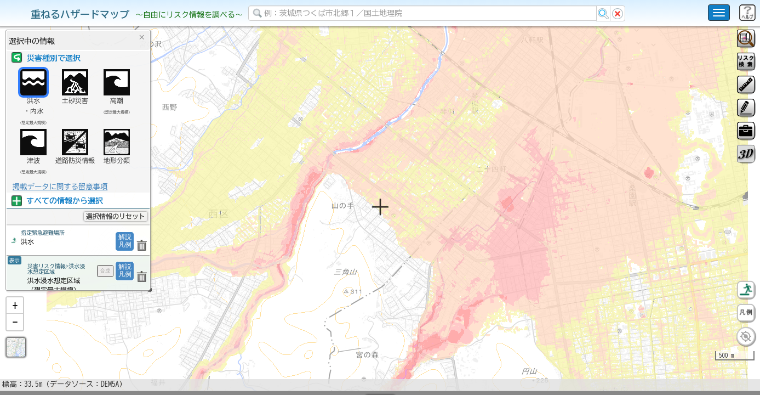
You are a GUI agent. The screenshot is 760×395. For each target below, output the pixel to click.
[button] (15, 334)
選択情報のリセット (115, 216)
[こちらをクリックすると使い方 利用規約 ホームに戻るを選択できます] (719, 12)
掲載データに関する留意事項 (60, 186)
